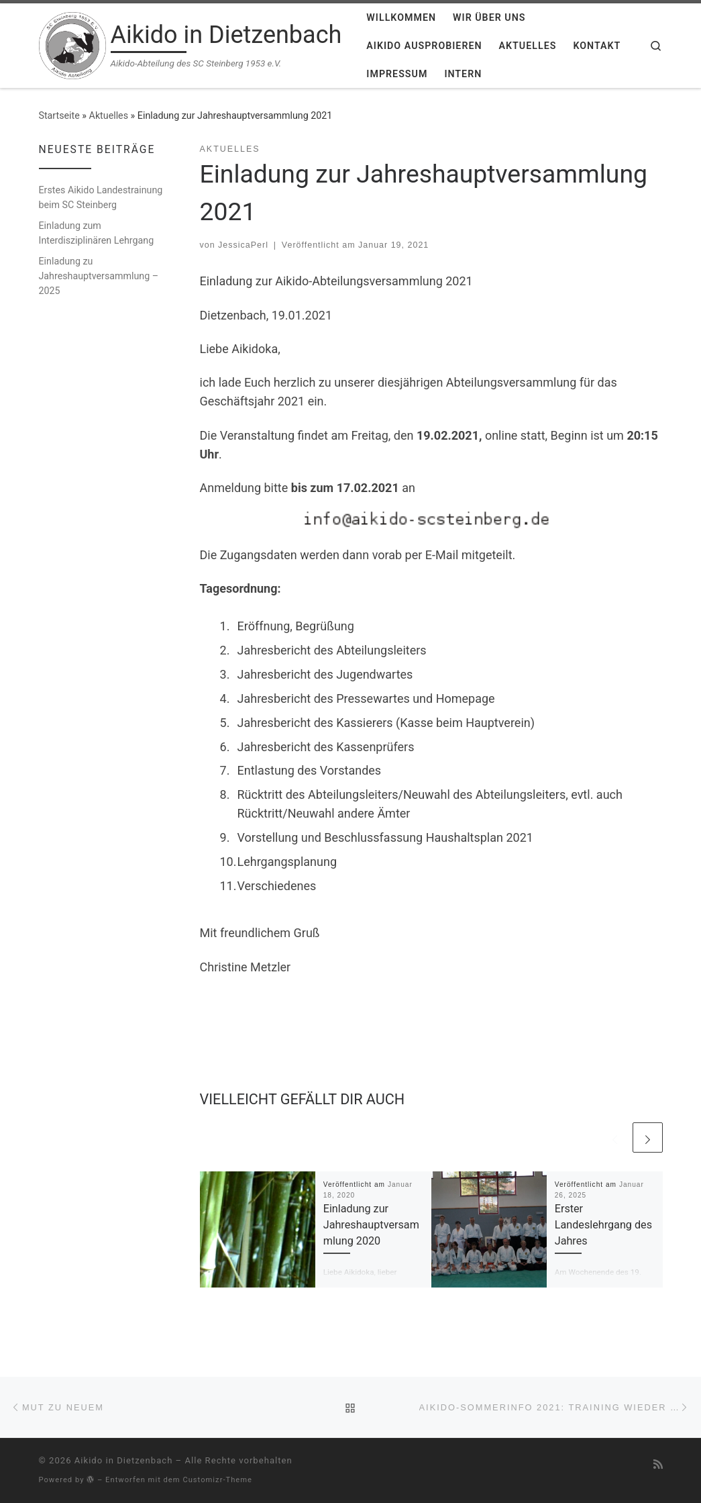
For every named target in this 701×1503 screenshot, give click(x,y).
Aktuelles (108, 115)
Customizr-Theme (217, 1479)
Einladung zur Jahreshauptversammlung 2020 (371, 1225)
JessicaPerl (243, 245)
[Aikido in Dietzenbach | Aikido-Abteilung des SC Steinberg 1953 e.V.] (72, 44)
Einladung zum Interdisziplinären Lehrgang (96, 233)
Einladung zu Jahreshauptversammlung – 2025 (99, 276)
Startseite (59, 115)
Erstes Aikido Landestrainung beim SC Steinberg (101, 197)
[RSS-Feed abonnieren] (658, 1464)
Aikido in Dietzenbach (123, 1460)
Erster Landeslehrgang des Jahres (603, 1225)
